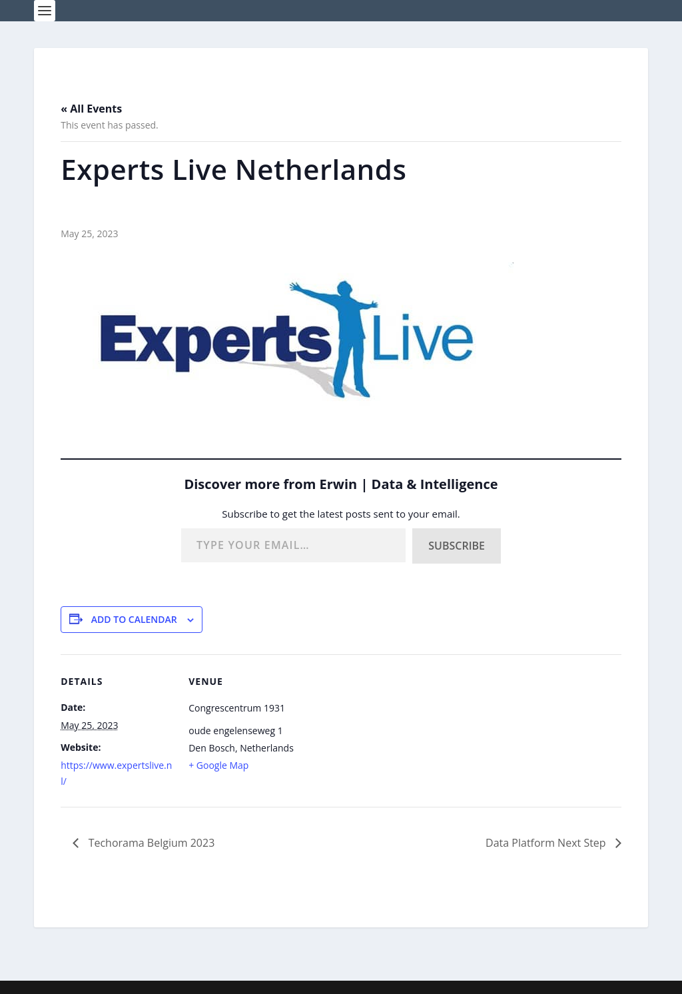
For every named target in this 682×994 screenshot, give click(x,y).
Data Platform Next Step (547, 842)
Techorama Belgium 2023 (149, 842)
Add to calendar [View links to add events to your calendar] (134, 619)
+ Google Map (218, 765)
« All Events (91, 108)
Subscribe (456, 545)
